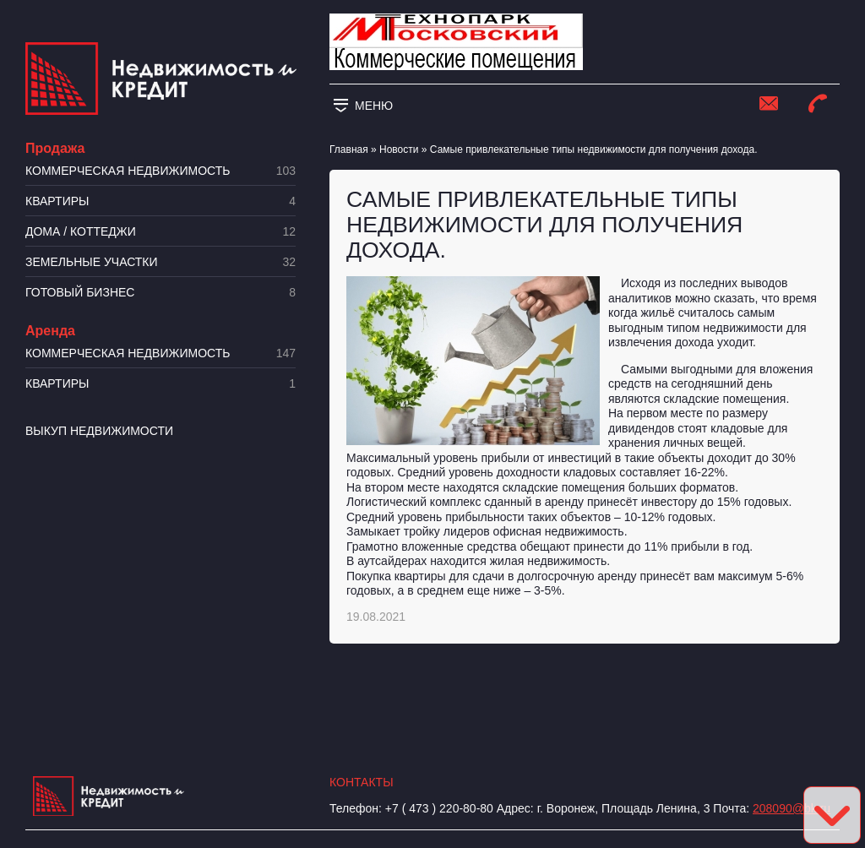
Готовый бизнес (160, 292)
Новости (398, 149)
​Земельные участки (160, 262)
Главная (348, 149)
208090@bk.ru (791, 808)
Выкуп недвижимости (99, 431)
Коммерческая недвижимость (160, 171)
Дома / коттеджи (160, 232)
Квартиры (160, 201)
